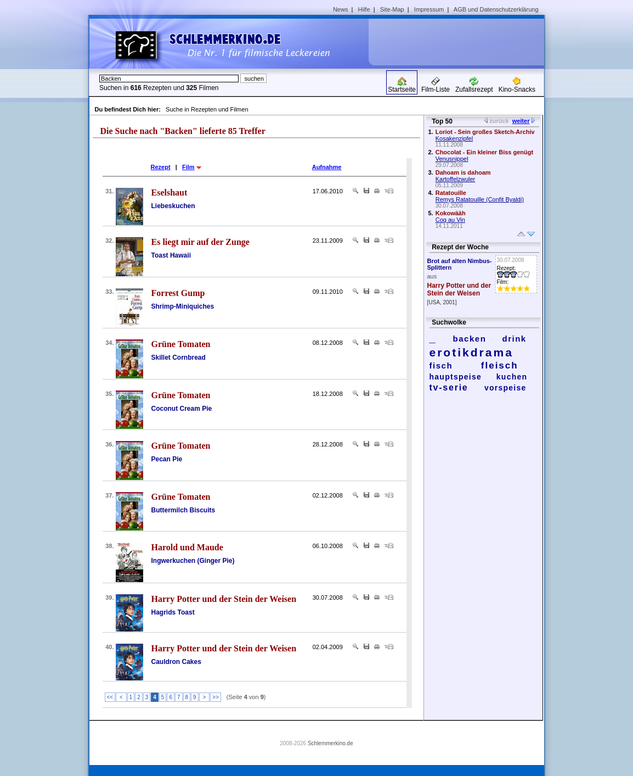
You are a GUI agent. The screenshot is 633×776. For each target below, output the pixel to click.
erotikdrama (471, 352)
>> (215, 697)
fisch (441, 365)
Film (188, 167)
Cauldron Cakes (176, 662)
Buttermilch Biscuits (183, 510)
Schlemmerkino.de (330, 743)
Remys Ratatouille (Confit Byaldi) (480, 199)
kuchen (512, 376)
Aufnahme (327, 167)
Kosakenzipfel (454, 138)
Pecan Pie (167, 459)
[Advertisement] (460, 41)
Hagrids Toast (173, 612)
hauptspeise (455, 376)
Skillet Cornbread (178, 357)
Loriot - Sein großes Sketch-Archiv (485, 132)
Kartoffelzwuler (456, 179)
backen (470, 338)
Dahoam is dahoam (463, 172)
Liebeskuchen (173, 206)
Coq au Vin (450, 219)
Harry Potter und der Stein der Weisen (459, 289)
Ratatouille (451, 192)
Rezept (161, 167)
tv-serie (448, 387)
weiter (521, 121)
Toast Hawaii (171, 255)
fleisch (499, 365)
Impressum (429, 9)
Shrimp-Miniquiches (182, 306)
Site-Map (392, 9)
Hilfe (364, 9)
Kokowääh (451, 213)
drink (514, 338)
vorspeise (505, 387)
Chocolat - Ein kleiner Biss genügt (484, 152)
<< (110, 697)
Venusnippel (452, 158)
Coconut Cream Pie (181, 408)
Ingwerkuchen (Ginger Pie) (193, 561)
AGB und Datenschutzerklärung (496, 9)
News (340, 9)
